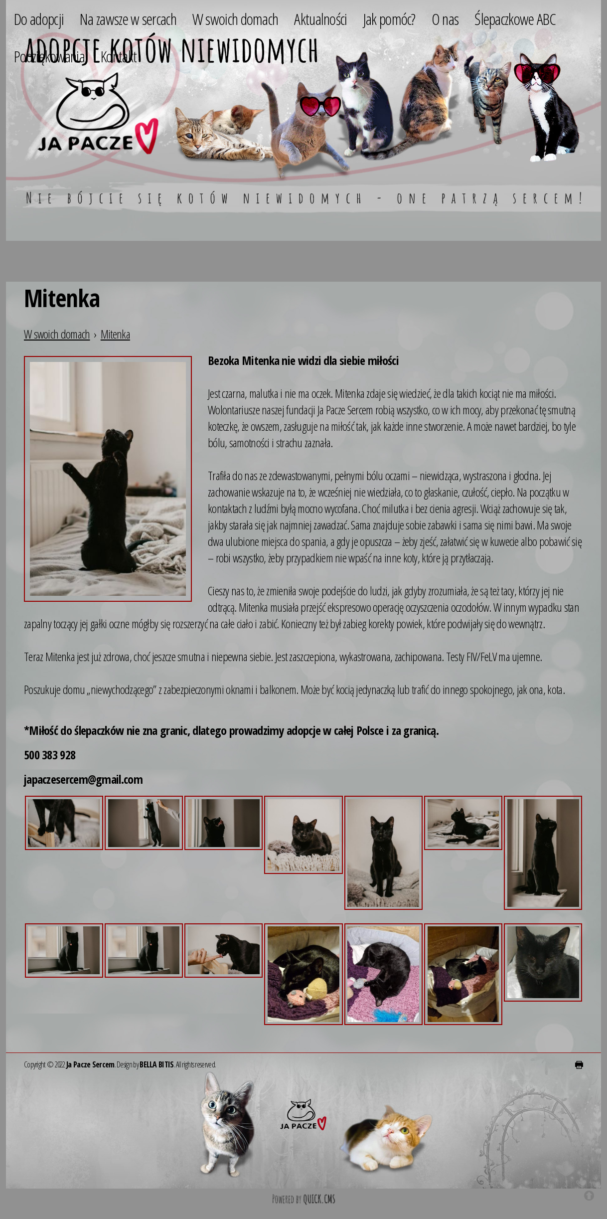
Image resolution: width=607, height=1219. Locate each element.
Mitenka (115, 334)
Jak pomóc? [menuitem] (389, 18)
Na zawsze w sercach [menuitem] (128, 18)
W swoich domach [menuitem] (235, 18)
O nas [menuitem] (445, 18)
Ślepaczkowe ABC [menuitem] (515, 18)
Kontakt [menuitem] (119, 56)
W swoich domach (57, 334)
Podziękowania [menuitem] (49, 56)
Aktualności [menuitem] (320, 18)
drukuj (579, 1065)
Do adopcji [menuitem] (39, 18)
